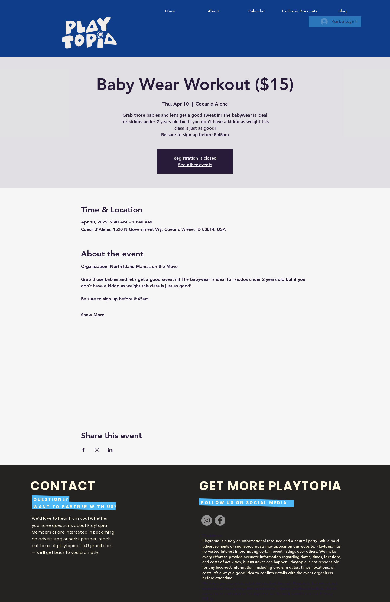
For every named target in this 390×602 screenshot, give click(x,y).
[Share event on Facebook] (83, 450)
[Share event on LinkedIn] (110, 450)
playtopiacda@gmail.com (84, 545)
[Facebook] (220, 520)
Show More (92, 314)
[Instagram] (207, 520)
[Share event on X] (96, 450)
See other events (195, 164)
